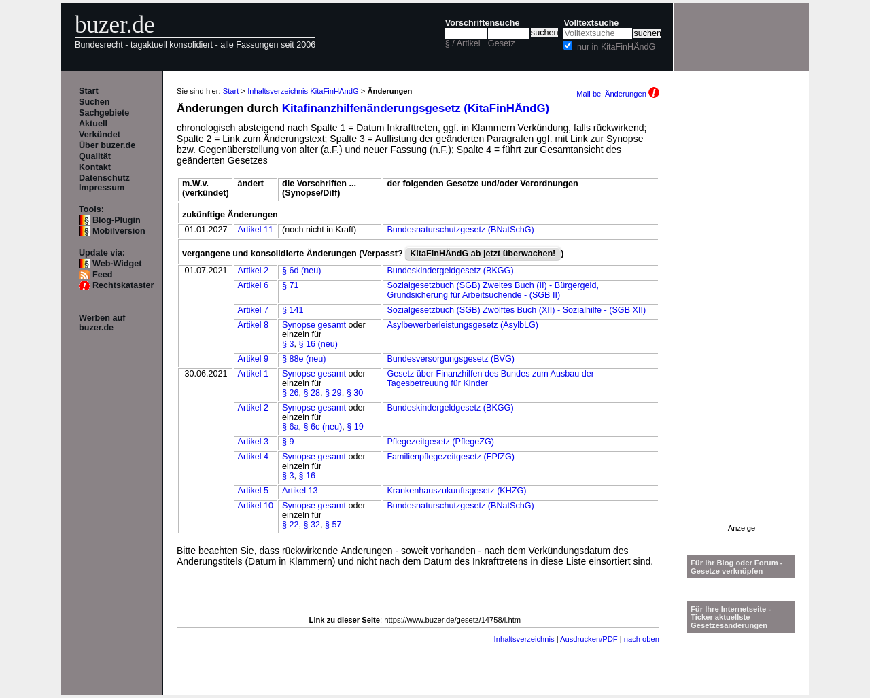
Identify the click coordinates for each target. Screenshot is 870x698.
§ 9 (288, 442)
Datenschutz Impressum (104, 182)
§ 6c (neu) (323, 427)
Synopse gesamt (314, 325)
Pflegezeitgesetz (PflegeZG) (440, 442)
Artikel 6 (253, 285)
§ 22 (290, 524)
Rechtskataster (123, 285)
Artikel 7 (253, 310)
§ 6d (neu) (301, 270)
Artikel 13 (300, 490)
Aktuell (93, 123)
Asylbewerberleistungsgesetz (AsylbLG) (462, 325)
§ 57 (333, 524)
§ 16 (307, 476)
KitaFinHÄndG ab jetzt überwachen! (482, 253)
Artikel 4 (253, 456)
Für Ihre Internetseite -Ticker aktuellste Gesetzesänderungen (731, 617)
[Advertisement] (741, 320)
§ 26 (290, 393)
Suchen (94, 102)
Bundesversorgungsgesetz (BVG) (451, 359)
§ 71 (290, 285)
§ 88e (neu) (304, 359)
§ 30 (355, 393)
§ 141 (293, 310)
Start (89, 91)
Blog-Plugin (116, 220)
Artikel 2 (253, 270)
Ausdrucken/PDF (589, 639)
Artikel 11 (256, 229)
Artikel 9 (253, 359)
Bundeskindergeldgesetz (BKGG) (450, 270)
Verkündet (99, 134)
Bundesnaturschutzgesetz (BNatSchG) (460, 229)
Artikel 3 (253, 442)
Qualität (95, 156)
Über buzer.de (107, 145)
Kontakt (95, 167)
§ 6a (290, 427)
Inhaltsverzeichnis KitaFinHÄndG (303, 91)
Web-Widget (116, 263)
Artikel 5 (253, 490)
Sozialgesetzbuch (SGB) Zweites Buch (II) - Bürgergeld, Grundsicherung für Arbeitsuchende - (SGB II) (492, 290)
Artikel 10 (256, 505)
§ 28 (312, 393)
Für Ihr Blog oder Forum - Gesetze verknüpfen (737, 567)
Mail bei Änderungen (617, 94)
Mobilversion (118, 231)
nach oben (641, 639)
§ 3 (288, 344)
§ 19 (355, 427)
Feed (102, 274)
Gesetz (501, 43)
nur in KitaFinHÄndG (616, 47)
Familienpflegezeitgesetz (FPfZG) (451, 456)
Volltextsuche (591, 23)
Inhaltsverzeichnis (524, 639)
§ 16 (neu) (318, 344)
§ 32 (312, 524)
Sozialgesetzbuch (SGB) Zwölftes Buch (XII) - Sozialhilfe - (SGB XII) (516, 310)
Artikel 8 (253, 325)
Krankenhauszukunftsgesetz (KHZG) (456, 490)
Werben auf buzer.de (102, 322)
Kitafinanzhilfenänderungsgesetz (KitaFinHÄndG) (415, 108)
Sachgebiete (104, 113)
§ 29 (333, 393)
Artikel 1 (253, 374)
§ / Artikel (463, 43)
